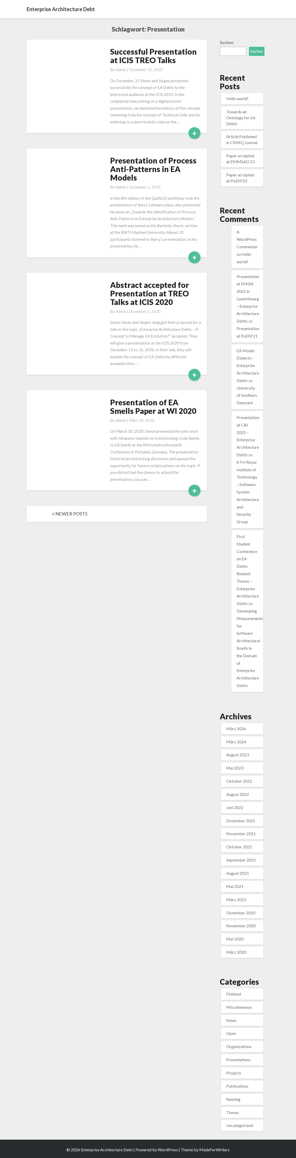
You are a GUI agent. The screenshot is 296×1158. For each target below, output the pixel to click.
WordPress (168, 1149)
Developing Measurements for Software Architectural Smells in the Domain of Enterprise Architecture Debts (250, 648)
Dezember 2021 (240, 820)
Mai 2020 (235, 938)
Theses (232, 1112)
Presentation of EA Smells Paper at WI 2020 (153, 406)
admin (121, 69)
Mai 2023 (235, 767)
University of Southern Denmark (247, 395)
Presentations (238, 1059)
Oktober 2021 (239, 846)
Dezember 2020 (240, 912)
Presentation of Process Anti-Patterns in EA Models (153, 169)
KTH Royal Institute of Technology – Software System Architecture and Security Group (248, 492)
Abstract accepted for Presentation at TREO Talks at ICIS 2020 (149, 293)
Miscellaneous (239, 1007)
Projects (233, 1072)
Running (233, 1099)
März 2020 (236, 952)
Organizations (239, 1046)
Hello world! (237, 98)
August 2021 (237, 873)
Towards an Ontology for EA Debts (240, 117)
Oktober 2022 (239, 781)
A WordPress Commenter (247, 239)
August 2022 (237, 794)
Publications (237, 1086)
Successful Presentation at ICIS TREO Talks (153, 56)
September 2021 (241, 859)
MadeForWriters (214, 1149)
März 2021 (236, 899)
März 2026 (236, 728)
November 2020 (241, 925)
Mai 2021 (235, 886)
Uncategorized (239, 1125)
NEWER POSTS (69, 514)
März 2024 (236, 741)
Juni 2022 (234, 807)
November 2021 (241, 833)
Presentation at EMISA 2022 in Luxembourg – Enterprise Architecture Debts (248, 299)
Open (231, 1033)
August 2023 (237, 754)
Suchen (226, 42)
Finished (233, 993)
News (231, 1020)
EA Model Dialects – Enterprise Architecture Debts (248, 365)
